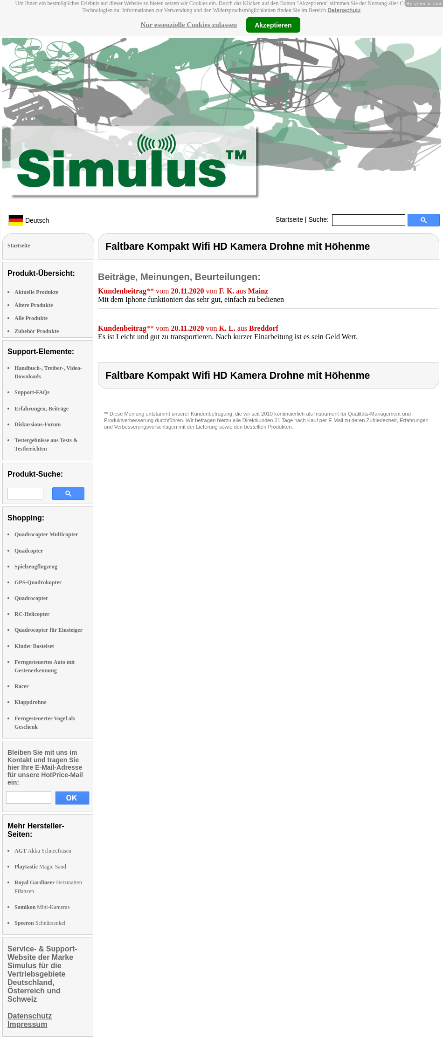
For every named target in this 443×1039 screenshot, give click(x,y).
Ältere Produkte (33, 305)
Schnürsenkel (39, 923)
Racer (21, 686)
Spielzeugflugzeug (35, 566)
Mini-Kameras (41, 907)
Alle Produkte (31, 318)
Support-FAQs (31, 392)
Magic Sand (40, 866)
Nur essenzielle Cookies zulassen (188, 24)
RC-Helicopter (31, 614)
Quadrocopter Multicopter (46, 534)
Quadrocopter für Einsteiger (48, 630)
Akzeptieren (273, 24)
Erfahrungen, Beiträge (41, 408)
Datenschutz (343, 10)
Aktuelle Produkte (36, 292)
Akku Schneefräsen (42, 851)
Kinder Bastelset (34, 646)
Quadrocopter (31, 598)
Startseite (289, 219)
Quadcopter (28, 550)
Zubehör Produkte (36, 331)
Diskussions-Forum (37, 424)
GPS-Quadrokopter (38, 582)
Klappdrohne (30, 702)
